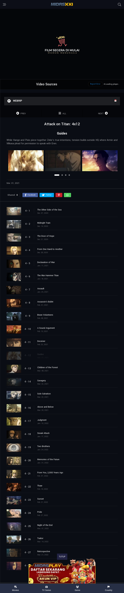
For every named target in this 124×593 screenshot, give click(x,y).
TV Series (46, 588)
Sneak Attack (43, 433)
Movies (15, 588)
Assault (40, 288)
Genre (77, 588)
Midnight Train (43, 222)
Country (108, 588)
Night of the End (44, 525)
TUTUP (62, 556)
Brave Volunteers (45, 314)
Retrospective (43, 551)
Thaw (39, 485)
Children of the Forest (47, 367)
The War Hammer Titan (48, 275)
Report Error (95, 84)
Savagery (41, 380)
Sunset (40, 498)
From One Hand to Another (49, 249)
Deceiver (41, 341)
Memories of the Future (48, 459)
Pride (39, 512)
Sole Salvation (44, 393)
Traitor (40, 538)
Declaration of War (46, 262)
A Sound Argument (46, 328)
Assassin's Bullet (45, 301)
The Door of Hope (45, 236)
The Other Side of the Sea (49, 209)
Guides (40, 354)
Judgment (41, 420)
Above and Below (45, 406)
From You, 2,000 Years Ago (50, 472)
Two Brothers (43, 446)
